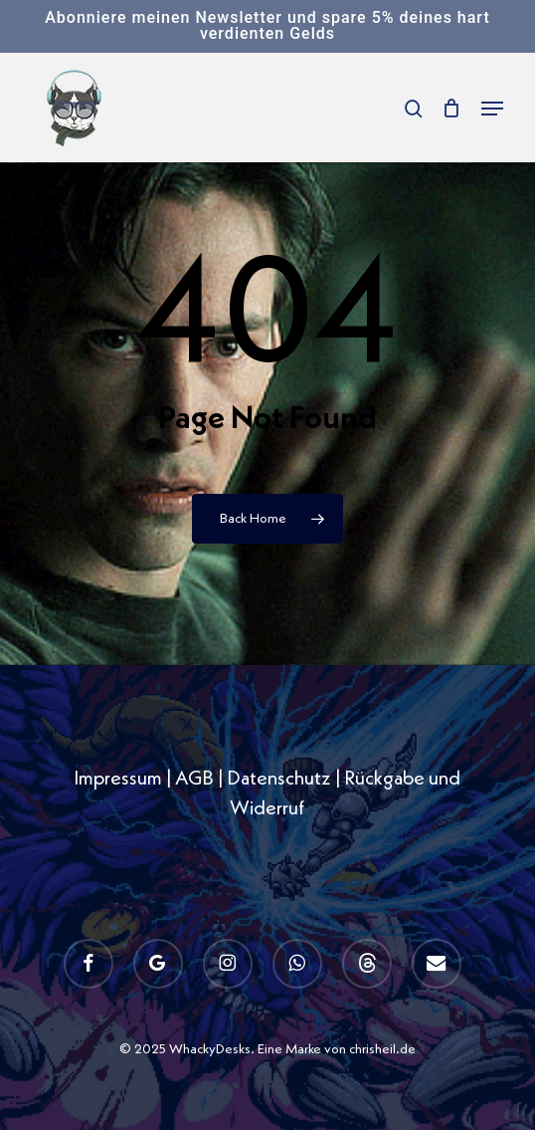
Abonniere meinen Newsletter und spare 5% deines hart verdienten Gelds (267, 25)
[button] (492, 108)
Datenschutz (279, 780)
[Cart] (452, 108)
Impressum (118, 780)
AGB (194, 780)
